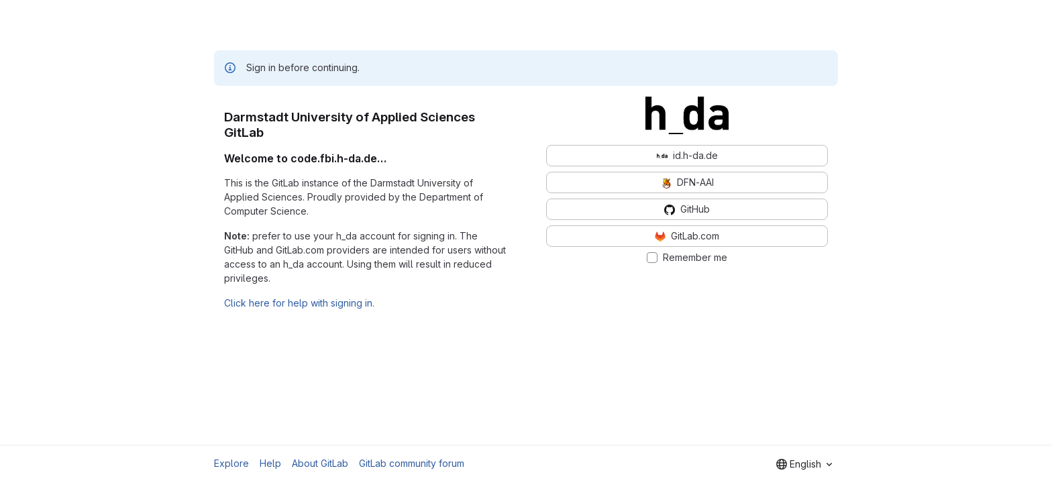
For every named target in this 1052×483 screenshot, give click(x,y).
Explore (231, 463)
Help (270, 463)
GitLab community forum (411, 463)
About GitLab (320, 463)
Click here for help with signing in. (299, 303)
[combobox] (804, 464)
